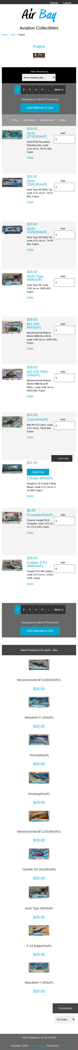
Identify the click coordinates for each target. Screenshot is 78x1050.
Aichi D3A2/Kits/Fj (37, 230)
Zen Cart (63, 1046)
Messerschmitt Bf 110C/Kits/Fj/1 (39, 831)
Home (54, 3)
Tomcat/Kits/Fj (39, 755)
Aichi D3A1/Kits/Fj (37, 182)
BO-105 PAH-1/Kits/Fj (38, 373)
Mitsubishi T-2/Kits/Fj (39, 982)
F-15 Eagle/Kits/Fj (39, 946)
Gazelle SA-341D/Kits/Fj (39, 869)
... (49, 89)
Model (62, 120)
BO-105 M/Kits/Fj (34, 325)
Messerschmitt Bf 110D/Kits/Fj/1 (39, 680)
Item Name (29, 120)
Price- (15, 120)
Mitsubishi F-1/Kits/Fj (39, 717)
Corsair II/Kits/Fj (40, 478)
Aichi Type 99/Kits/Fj (35, 278)
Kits (13, 34)
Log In (67, 3)
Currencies (65, 1008)
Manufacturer (47, 120)
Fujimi (30, 157)
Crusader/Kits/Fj (40, 515)
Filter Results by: (39, 71)
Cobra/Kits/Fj (37, 419)
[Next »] (58, 89)
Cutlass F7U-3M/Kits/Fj (37, 564)
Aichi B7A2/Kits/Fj (37, 135)
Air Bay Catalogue (37, 1046)
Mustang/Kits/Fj (39, 793)
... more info (62, 458)
